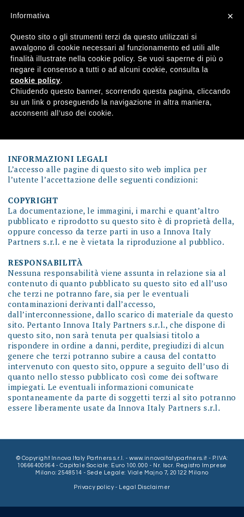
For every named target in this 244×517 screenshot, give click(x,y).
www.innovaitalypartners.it (168, 458)
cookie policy (35, 80)
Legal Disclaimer (144, 487)
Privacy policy (94, 487)
